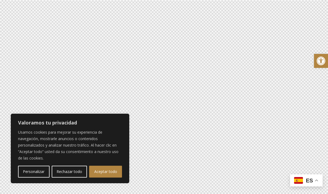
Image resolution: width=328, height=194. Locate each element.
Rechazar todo (69, 171)
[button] (321, 61)
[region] (70, 148)
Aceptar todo (105, 171)
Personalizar (33, 171)
